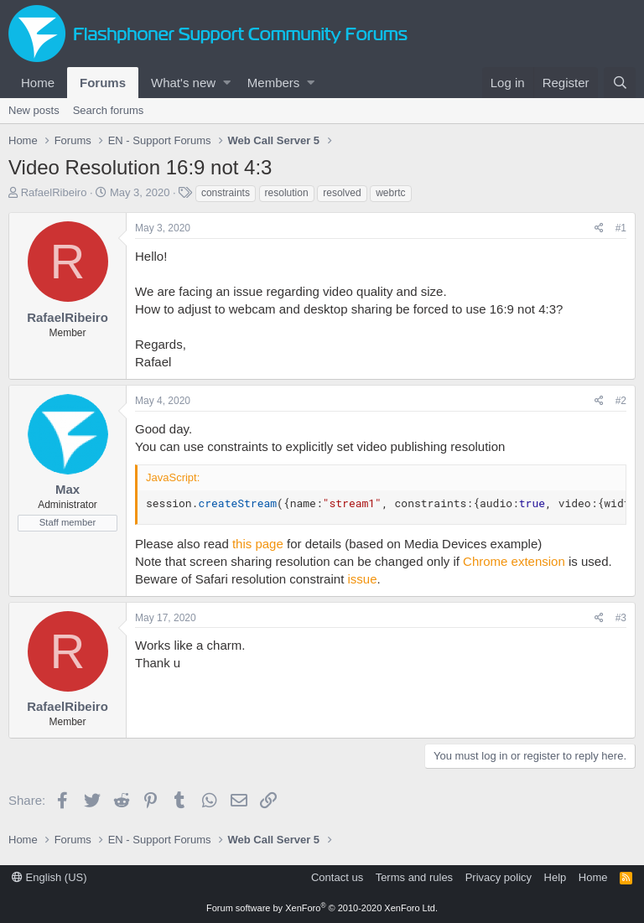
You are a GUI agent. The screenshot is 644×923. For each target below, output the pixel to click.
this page (257, 544)
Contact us (337, 877)
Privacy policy (498, 877)
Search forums (108, 110)
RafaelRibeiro (54, 192)
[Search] (620, 82)
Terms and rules (414, 877)
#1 (620, 228)
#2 (620, 401)
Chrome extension (514, 561)
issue (362, 579)
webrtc (390, 193)
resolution (287, 193)
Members (273, 82)
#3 (620, 618)
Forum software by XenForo (322, 908)
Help (555, 877)
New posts (34, 110)
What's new (183, 82)
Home (38, 82)
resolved (342, 193)
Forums (103, 82)
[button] (227, 82)
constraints (225, 193)
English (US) (49, 877)
